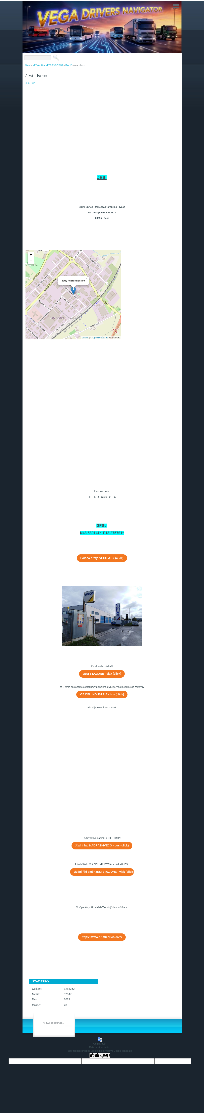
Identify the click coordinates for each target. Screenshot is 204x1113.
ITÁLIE (68, 65)
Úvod (28, 65)
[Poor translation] (105, 1055)
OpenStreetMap (100, 337)
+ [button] (30, 255)
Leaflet (85, 337)
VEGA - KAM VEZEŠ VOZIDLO (48, 65)
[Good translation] (94, 1055)
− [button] (30, 261)
